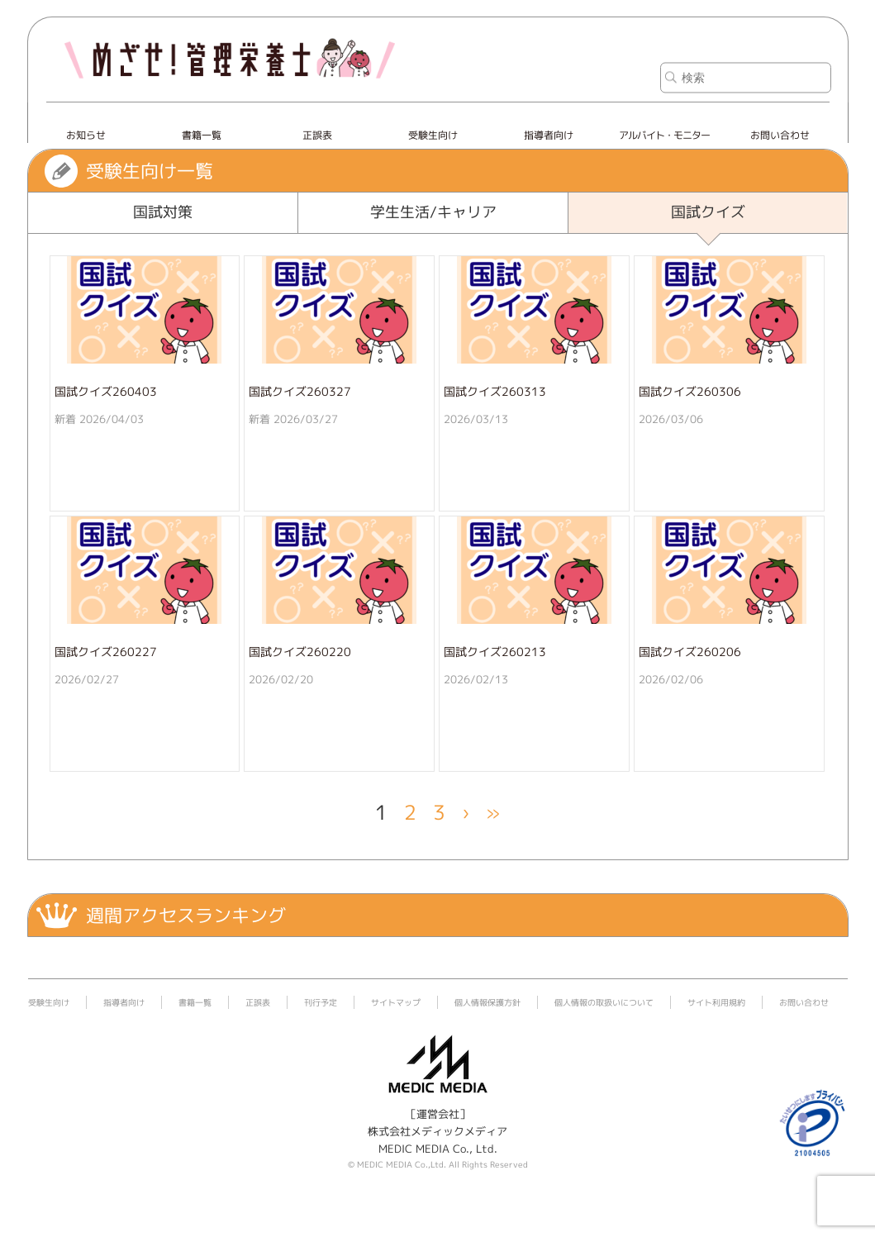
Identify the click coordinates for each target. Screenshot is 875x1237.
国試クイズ (708, 212)
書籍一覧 (201, 135)
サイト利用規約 (716, 1002)
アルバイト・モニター (664, 135)
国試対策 (163, 212)
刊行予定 (320, 1002)
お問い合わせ (780, 135)
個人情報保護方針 (487, 1002)
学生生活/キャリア (433, 212)
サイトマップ (396, 1002)
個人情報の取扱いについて (604, 1002)
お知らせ (86, 135)
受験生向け (433, 135)
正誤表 (317, 135)
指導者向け (548, 135)
